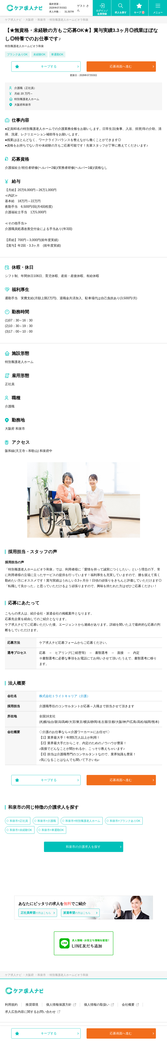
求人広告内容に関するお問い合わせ (30, 1011)
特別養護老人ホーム (19, 362)
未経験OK (39, 54)
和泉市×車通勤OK (53, 830)
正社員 (9, 384)
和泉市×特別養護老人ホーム (82, 820)
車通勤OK (57, 54)
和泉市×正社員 (19, 820)
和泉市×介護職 (46, 820)
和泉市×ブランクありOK (125, 820)
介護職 (9, 406)
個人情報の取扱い (96, 1004)
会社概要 (128, 1004)
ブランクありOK (17, 54)
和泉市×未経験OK (21, 830)
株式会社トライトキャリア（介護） (64, 696)
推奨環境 (32, 1004)
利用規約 (11, 1004)
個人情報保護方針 (59, 1004)
